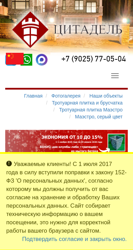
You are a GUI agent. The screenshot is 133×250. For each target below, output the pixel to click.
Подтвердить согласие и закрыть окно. (74, 239)
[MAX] (42, 60)
